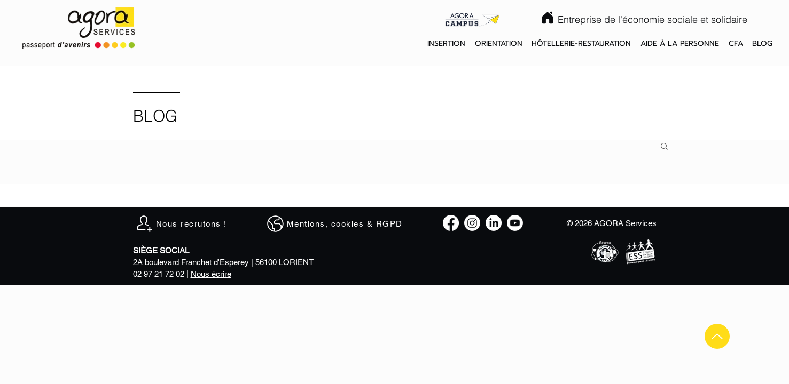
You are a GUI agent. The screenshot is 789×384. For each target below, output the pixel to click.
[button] (446, 44)
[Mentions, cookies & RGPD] (340, 223)
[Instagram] (472, 223)
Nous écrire (211, 273)
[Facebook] (451, 223)
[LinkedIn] (494, 223)
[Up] (717, 336)
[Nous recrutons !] (186, 223)
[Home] (547, 18)
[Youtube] (515, 223)
